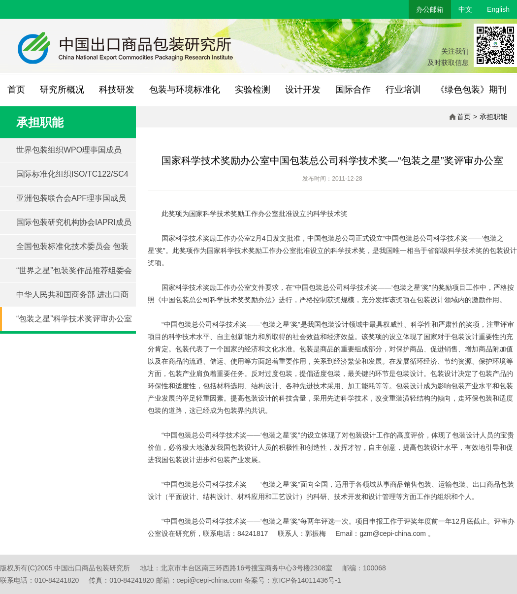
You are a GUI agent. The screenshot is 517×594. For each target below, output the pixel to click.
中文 (465, 9)
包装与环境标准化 (184, 89)
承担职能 (493, 117)
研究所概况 (62, 89)
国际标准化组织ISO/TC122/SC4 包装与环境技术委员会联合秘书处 (75, 178)
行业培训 (403, 89)
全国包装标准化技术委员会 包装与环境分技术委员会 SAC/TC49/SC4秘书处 (72, 250)
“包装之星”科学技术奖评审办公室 (74, 318)
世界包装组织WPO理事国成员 (69, 150)
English (498, 9)
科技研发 (116, 89)
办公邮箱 (430, 9)
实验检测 (252, 89)
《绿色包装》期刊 (471, 89)
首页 (16, 89)
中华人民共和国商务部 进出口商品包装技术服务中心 (72, 298)
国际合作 (353, 89)
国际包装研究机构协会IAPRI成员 (73, 222)
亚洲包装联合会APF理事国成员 (71, 198)
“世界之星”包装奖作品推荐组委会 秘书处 (74, 274)
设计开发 (303, 89)
